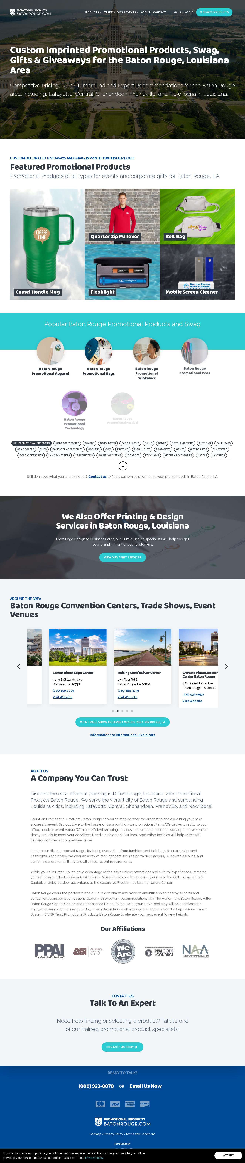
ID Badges (133, 455)
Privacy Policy (94, 1157)
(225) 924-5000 (35, 690)
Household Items (109, 455)
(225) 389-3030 (165, 690)
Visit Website (99, 697)
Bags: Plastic (130, 443)
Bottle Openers (182, 443)
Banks (162, 443)
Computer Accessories (67, 449)
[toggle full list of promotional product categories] (123, 465)
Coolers (93, 449)
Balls (148, 443)
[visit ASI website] (87, 951)
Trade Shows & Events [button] (121, 12)
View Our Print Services (122, 557)
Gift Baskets (198, 449)
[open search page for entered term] (63, 114)
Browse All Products (34, 114)
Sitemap (95, 1134)
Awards (89, 443)
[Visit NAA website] (196, 951)
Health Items (84, 455)
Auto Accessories (67, 443)
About (145, 12)
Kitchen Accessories (178, 455)
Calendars (224, 443)
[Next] (226, 666)
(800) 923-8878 (183, 12)
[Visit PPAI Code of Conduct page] (158, 951)
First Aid (122, 449)
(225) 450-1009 (100, 690)
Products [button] (92, 12)
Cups (108, 449)
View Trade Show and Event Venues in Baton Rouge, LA (122, 722)
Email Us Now (146, 1086)
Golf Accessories (31, 455)
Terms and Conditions (140, 1134)
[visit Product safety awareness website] (123, 951)
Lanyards (219, 455)
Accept (228, 1155)
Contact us (97, 476)
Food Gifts (163, 449)
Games (180, 449)
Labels (202, 455)
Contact (159, 12)
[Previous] (19, 666)
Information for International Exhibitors (122, 735)
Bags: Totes (108, 443)
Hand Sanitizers (59, 455)
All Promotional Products (31, 443)
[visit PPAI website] (49, 951)
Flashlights (142, 449)
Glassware (220, 449)
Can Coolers (25, 449)
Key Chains (152, 455)
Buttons (205, 443)
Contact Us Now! (121, 1047)
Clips (43, 449)
